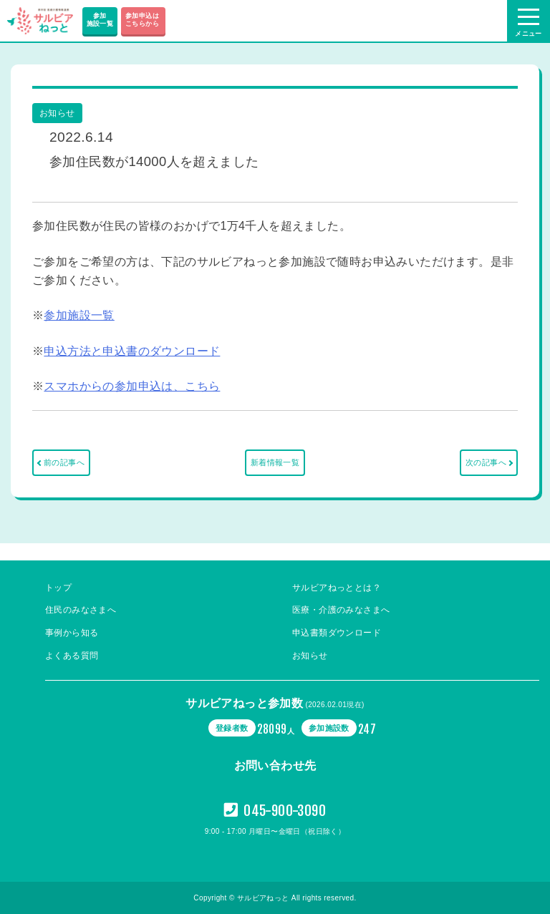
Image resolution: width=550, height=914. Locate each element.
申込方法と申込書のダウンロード (132, 351)
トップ (58, 588)
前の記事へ (64, 462)
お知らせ (310, 656)
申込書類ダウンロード (336, 633)
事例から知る (71, 633)
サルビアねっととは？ (336, 588)
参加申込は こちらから (143, 19)
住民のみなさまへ (80, 610)
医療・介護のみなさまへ (341, 610)
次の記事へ (485, 462)
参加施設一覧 (100, 19)
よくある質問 (71, 656)
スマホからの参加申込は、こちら (132, 386)
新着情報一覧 (275, 462)
